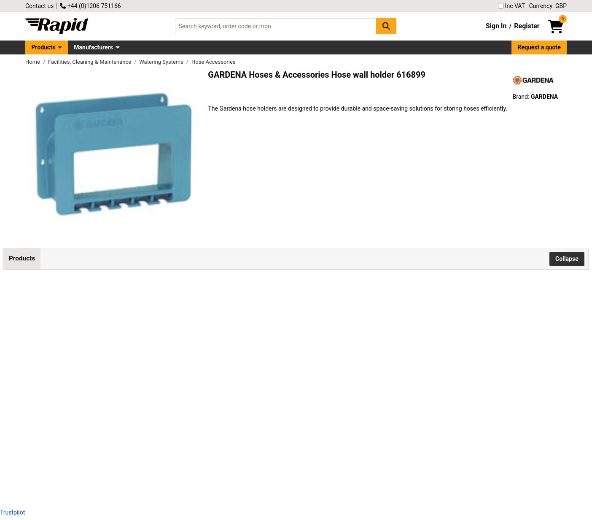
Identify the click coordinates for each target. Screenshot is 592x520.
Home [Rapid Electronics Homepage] (33, 62)
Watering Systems (162, 62)
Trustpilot (12, 512)
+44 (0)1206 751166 (90, 6)
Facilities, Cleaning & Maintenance (90, 62)
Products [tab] (22, 258)
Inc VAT (511, 6)
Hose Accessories (213, 62)
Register (526, 26)
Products (43, 47)
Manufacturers (93, 47)
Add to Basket (346, 312)
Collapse (567, 258)
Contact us (39, 6)
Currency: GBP (548, 6)
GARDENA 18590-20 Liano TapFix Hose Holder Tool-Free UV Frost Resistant (170, 426)
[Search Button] (386, 26)
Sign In (496, 26)
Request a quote (539, 47)
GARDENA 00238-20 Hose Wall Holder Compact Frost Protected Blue (161, 302)
